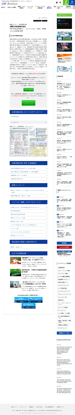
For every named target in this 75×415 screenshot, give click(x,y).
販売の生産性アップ (63, 282)
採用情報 (64, 243)
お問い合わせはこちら (64, 15)
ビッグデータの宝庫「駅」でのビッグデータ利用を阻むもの (23, 225)
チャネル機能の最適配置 (64, 276)
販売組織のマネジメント (64, 279)
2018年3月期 (15, 116)
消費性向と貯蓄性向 (63, 325)
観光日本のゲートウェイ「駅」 (17, 235)
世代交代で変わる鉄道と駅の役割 (18, 214)
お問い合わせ (39, 407)
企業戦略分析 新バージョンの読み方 (19, 175)
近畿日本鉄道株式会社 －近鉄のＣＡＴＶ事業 (20, 195)
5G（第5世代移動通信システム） (64, 317)
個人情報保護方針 (50, 407)
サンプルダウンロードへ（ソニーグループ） (28, 102)
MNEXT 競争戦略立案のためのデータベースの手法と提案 (23, 168)
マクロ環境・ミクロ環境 (64, 313)
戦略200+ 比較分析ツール (16, 247)
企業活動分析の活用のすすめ (17, 178)
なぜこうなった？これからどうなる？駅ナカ (20, 232)
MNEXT (3, 7)
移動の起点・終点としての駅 (17, 221)
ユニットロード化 (62, 297)
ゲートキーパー (62, 310)
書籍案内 (31, 407)
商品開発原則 (61, 267)
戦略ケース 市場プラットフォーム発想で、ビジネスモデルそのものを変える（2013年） (27, 191)
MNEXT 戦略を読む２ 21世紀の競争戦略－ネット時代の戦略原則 (24, 171)
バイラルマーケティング (64, 291)
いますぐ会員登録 (28, 89)
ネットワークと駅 (14, 228)
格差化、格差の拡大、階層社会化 (64, 321)
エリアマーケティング (63, 285)
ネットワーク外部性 (63, 307)
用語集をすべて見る (64, 333)
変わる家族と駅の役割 (15, 210)
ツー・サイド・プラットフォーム (64, 303)
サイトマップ (23, 407)
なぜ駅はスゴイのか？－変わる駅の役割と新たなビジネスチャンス (25, 207)
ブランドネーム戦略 (63, 273)
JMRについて (14, 407)
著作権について (60, 407)
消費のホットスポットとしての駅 (18, 217)
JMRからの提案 (11, 7)
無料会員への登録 (18, 95)
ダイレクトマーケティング (64, 294)
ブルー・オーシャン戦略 (64, 270)
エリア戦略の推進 (62, 288)
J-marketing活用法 (64, 247)
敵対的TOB (61, 300)
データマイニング (62, 328)
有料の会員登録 (37, 73)
